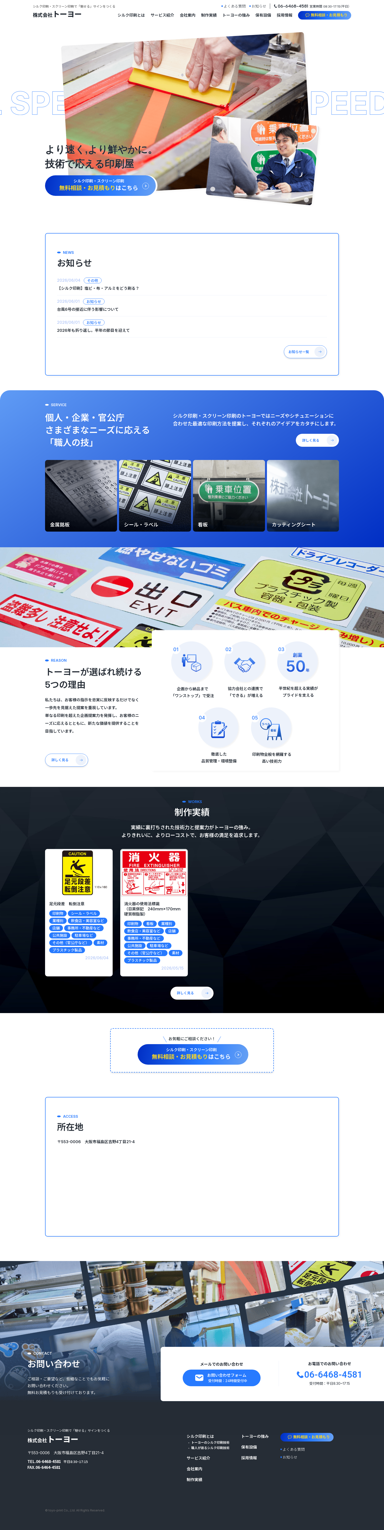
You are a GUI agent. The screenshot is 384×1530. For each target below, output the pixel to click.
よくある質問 (235, 6)
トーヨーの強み (236, 15)
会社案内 (187, 15)
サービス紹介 (162, 15)
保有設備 (263, 15)
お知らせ (259, 6)
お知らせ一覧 (298, 352)
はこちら (98, 184)
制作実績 (209, 15)
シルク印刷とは (131, 15)
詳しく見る (310, 440)
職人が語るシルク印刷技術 (210, 1448)
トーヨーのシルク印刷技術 (210, 1442)
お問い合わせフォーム (227, 1378)
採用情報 (284, 15)
